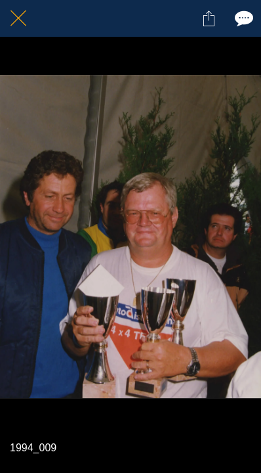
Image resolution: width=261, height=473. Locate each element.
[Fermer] (18, 18)
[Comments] (242, 18)
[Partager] (208, 18)
